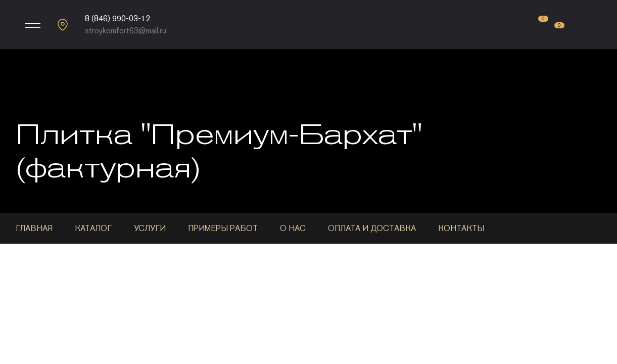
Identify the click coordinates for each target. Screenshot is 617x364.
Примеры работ (223, 228)
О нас (293, 228)
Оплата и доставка (372, 228)
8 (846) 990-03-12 (117, 18)
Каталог (93, 228)
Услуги (150, 228)
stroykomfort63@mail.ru (125, 30)
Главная (34, 228)
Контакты (461, 228)
